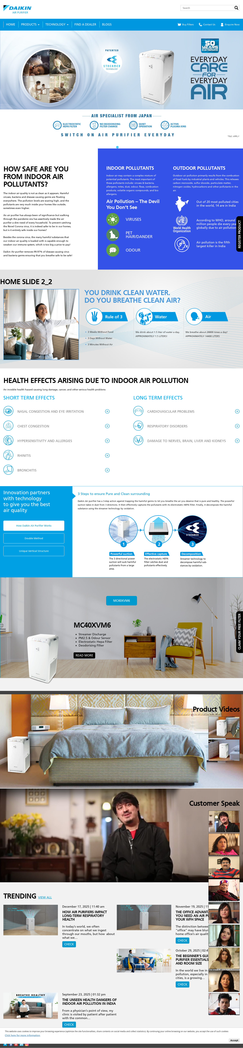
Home (10, 24)
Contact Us (209, 24)
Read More (84, 655)
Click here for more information (22, 1035)
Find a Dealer (85, 24)
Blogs (107, 24)
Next (238, 89)
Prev (4, 89)
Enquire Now (232, 24)
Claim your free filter (239, 632)
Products (28, 24)
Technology (55, 24)
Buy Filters (188, 24)
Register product (239, 234)
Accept (234, 1040)
